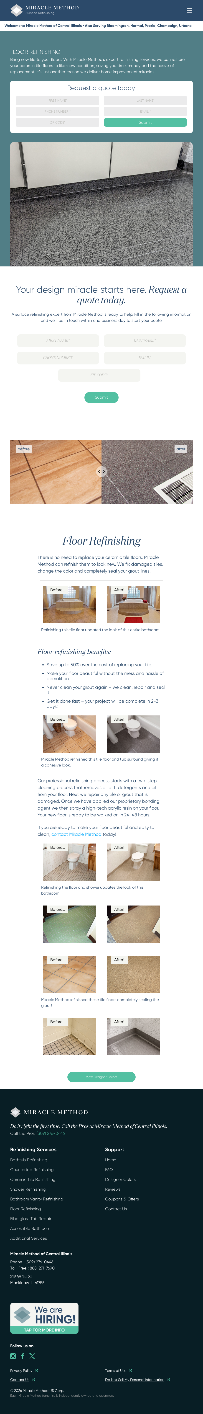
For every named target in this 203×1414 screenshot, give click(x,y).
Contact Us (116, 1209)
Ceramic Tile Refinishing (33, 1179)
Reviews (112, 1189)
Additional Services (28, 1238)
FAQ (109, 1169)
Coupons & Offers (122, 1199)
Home (110, 1160)
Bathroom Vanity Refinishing (36, 1199)
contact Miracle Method (76, 834)
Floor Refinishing (25, 1209)
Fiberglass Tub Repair (30, 1218)
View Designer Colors (101, 1077)
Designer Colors (120, 1179)
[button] (189, 10)
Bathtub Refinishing (28, 1160)
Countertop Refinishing (32, 1169)
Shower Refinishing (28, 1189)
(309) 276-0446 (51, 1133)
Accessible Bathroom (30, 1228)
